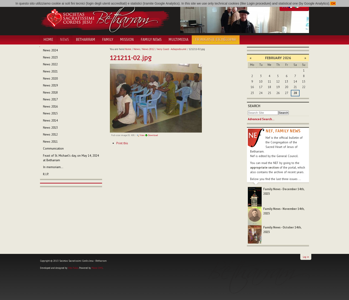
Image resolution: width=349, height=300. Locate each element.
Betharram (85, 39)
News (64, 39)
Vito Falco (73, 267)
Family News (151, 39)
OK (333, 3)
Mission (127, 39)
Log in (306, 256)
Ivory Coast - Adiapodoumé (171, 49)
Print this (122, 143)
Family (107, 39)
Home (48, 39)
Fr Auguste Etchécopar (215, 39)
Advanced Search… (261, 119)
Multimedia (178, 39)
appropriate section (264, 167)
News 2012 (148, 49)
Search (254, 105)
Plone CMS (97, 267)
